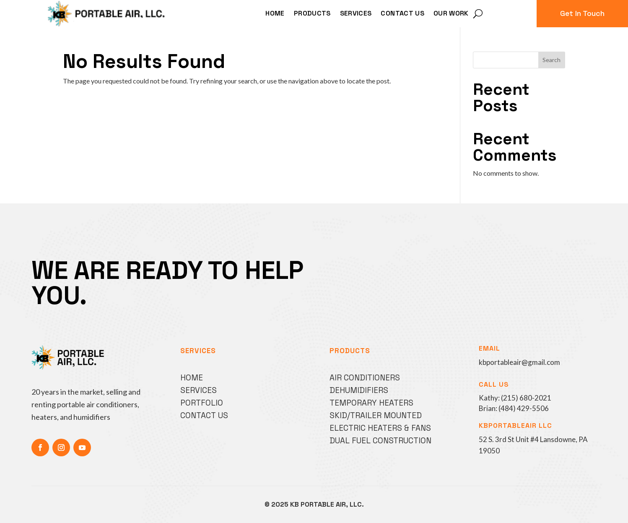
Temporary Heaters (371, 403)
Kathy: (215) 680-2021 (515, 397)
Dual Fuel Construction (380, 440)
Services (356, 14)
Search (551, 59)
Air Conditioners (365, 377)
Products (312, 14)
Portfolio (201, 403)
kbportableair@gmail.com (519, 362)
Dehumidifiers (359, 390)
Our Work (451, 14)
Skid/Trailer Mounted (376, 415)
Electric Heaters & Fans (380, 428)
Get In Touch (582, 13)
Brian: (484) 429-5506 (514, 408)
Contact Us (402, 14)
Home (274, 14)
